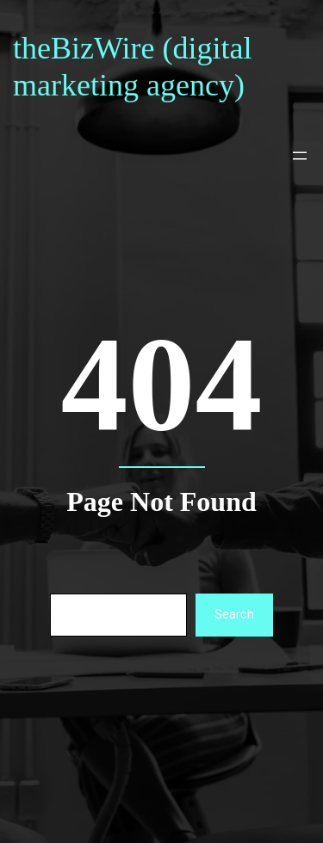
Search (234, 614)
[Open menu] (299, 155)
